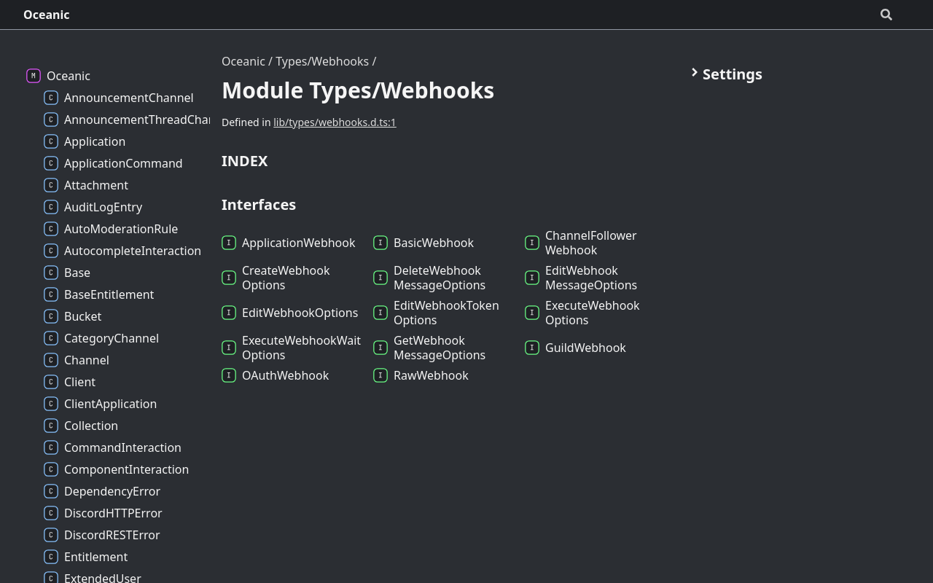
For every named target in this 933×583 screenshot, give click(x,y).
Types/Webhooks (322, 61)
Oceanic (46, 15)
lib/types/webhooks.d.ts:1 (335, 122)
